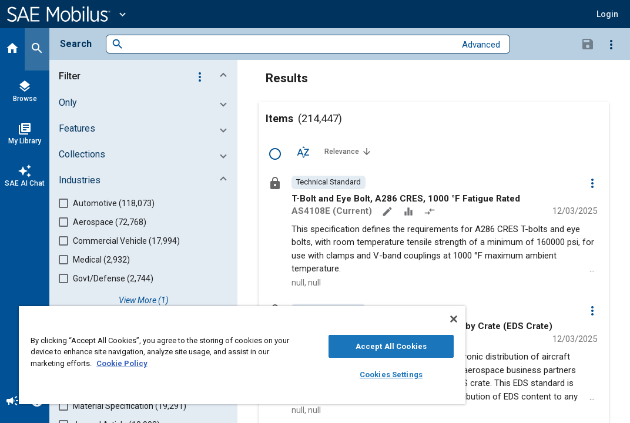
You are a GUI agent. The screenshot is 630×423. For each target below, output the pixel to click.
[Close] (372, 319)
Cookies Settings (323, 374)
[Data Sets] (410, 213)
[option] (328, 182)
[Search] (37, 49)
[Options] (611, 44)
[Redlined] (431, 213)
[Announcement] (12, 402)
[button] (607, 14)
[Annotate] (388, 213)
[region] (201, 355)
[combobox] (289, 44)
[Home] (12, 49)
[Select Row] (275, 154)
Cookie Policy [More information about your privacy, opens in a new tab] (204, 363)
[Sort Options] (303, 151)
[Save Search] (587, 43)
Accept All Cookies (323, 346)
